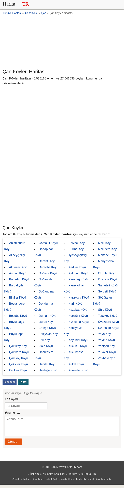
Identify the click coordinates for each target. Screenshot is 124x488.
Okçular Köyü (107, 273)
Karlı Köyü (75, 303)
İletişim (34, 477)
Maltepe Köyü (107, 255)
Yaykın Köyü (106, 340)
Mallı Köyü (105, 243)
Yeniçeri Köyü (107, 346)
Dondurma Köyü (43, 306)
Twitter (23, 382)
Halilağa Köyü (48, 370)
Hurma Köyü (76, 249)
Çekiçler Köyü (18, 364)
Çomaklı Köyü (48, 243)
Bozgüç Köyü (18, 315)
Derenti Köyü (47, 261)
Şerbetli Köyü (107, 291)
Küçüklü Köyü (77, 346)
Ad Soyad (11, 399)
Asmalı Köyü (17, 273)
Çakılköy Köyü (19, 346)
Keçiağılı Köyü (78, 315)
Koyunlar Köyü (78, 340)
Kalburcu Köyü (78, 273)
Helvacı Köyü (77, 243)
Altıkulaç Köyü (18, 267)
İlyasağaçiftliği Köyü (75, 258)
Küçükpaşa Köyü (74, 355)
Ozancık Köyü (107, 279)
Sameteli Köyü (108, 285)
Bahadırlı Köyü (19, 279)
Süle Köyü (105, 309)
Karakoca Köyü (78, 297)
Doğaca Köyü (48, 273)
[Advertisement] (62, 42)
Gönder (13, 445)
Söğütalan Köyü (102, 300)
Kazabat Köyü (77, 309)
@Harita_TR (88, 477)
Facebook (10, 382)
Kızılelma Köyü (78, 321)
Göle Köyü (46, 346)
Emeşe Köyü (47, 328)
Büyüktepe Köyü (13, 337)
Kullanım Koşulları (54, 477)
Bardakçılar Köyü (14, 288)
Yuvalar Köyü (107, 352)
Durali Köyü (46, 321)
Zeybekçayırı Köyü (104, 361)
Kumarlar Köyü (78, 370)
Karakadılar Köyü (74, 288)
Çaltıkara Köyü (19, 352)
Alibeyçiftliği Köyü (14, 258)
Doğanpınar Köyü (44, 294)
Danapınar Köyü (43, 252)
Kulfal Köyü (76, 364)
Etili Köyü (45, 340)
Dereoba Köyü (48, 267)
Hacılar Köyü (47, 364)
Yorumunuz (12, 412)
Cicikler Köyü (18, 370)
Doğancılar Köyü (43, 282)
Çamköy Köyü (18, 358)
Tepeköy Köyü (107, 315)
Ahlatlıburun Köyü (14, 246)
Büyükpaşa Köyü (14, 325)
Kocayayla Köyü (73, 331)
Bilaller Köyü (17, 297)
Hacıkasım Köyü (43, 355)
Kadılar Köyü (77, 267)
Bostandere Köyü (14, 306)
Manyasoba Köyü (103, 264)
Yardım (72, 477)
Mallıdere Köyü (108, 249)
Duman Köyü (47, 315)
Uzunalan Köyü (108, 328)
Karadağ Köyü (78, 279)
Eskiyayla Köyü (49, 334)
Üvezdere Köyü (108, 321)
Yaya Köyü (105, 334)
